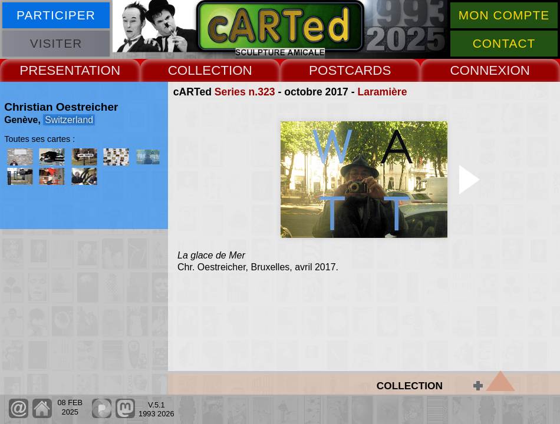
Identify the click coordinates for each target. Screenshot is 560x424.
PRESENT (50, 70)
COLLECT (198, 70)
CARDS (368, 70)
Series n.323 (245, 92)
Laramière (382, 92)
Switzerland (69, 120)
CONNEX (478, 70)
